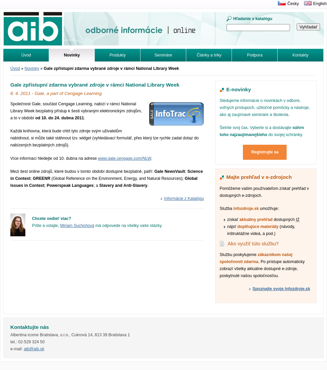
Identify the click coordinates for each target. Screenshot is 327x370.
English (320, 3)
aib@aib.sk (34, 349)
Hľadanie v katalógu (252, 18)
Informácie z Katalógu (184, 198)
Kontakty (301, 55)
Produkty (117, 55)
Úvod (26, 55)
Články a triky (209, 55)
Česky (293, 3)
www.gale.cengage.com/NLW (124, 158)
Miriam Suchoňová (77, 225)
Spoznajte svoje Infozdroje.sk (281, 288)
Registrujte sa (265, 152)
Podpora (255, 55)
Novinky (32, 68)
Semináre (163, 55)
